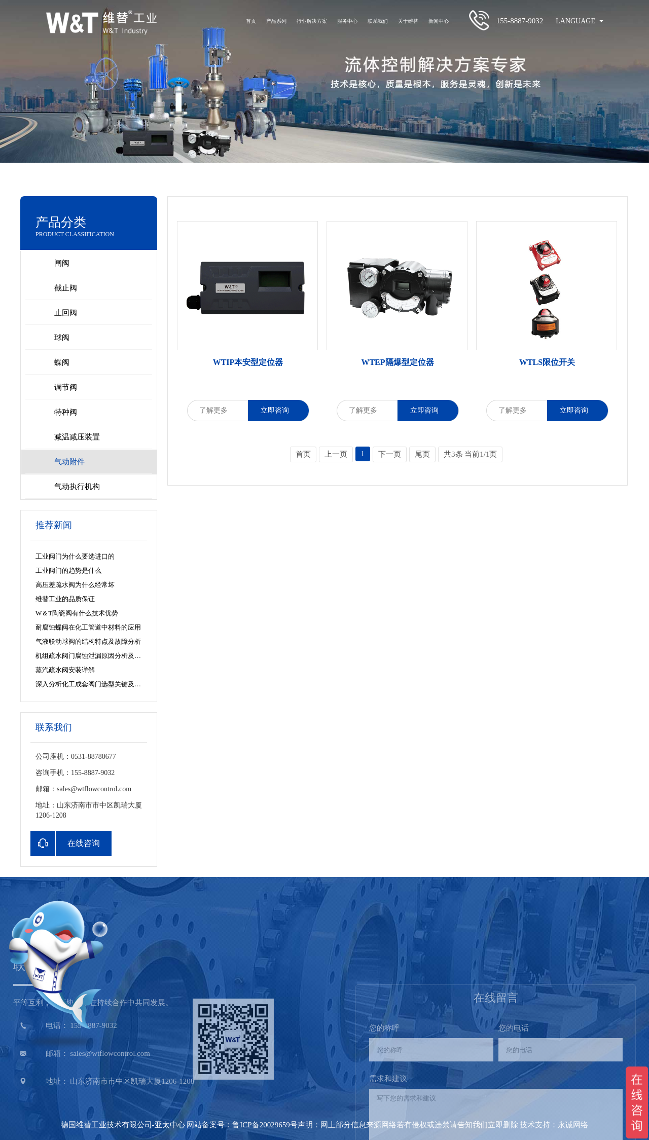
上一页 (335, 454)
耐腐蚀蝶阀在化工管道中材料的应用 (88, 627)
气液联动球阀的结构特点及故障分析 (88, 641)
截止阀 (65, 288)
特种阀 (65, 412)
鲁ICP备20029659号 (264, 1125)
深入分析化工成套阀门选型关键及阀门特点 (98, 684)
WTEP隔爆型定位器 (397, 362)
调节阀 (65, 387)
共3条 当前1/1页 (470, 454)
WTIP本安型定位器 (248, 362)
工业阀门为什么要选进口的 (75, 556)
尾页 (422, 454)
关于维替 (408, 21)
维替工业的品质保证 (65, 599)
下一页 (389, 454)
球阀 (61, 338)
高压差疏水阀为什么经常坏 (75, 585)
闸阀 (61, 263)
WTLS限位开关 (547, 362)
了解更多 (217, 410)
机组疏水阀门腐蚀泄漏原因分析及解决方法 (98, 655)
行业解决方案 (312, 21)
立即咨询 (279, 410)
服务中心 (347, 21)
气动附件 (69, 462)
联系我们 (378, 21)
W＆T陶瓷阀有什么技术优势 (76, 613)
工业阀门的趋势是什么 (68, 570)
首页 (251, 21)
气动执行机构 (77, 487)
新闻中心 (438, 21)
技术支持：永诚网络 (554, 1125)
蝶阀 (61, 362)
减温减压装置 (77, 437)
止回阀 (65, 313)
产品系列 (276, 21)
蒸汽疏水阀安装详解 (65, 670)
